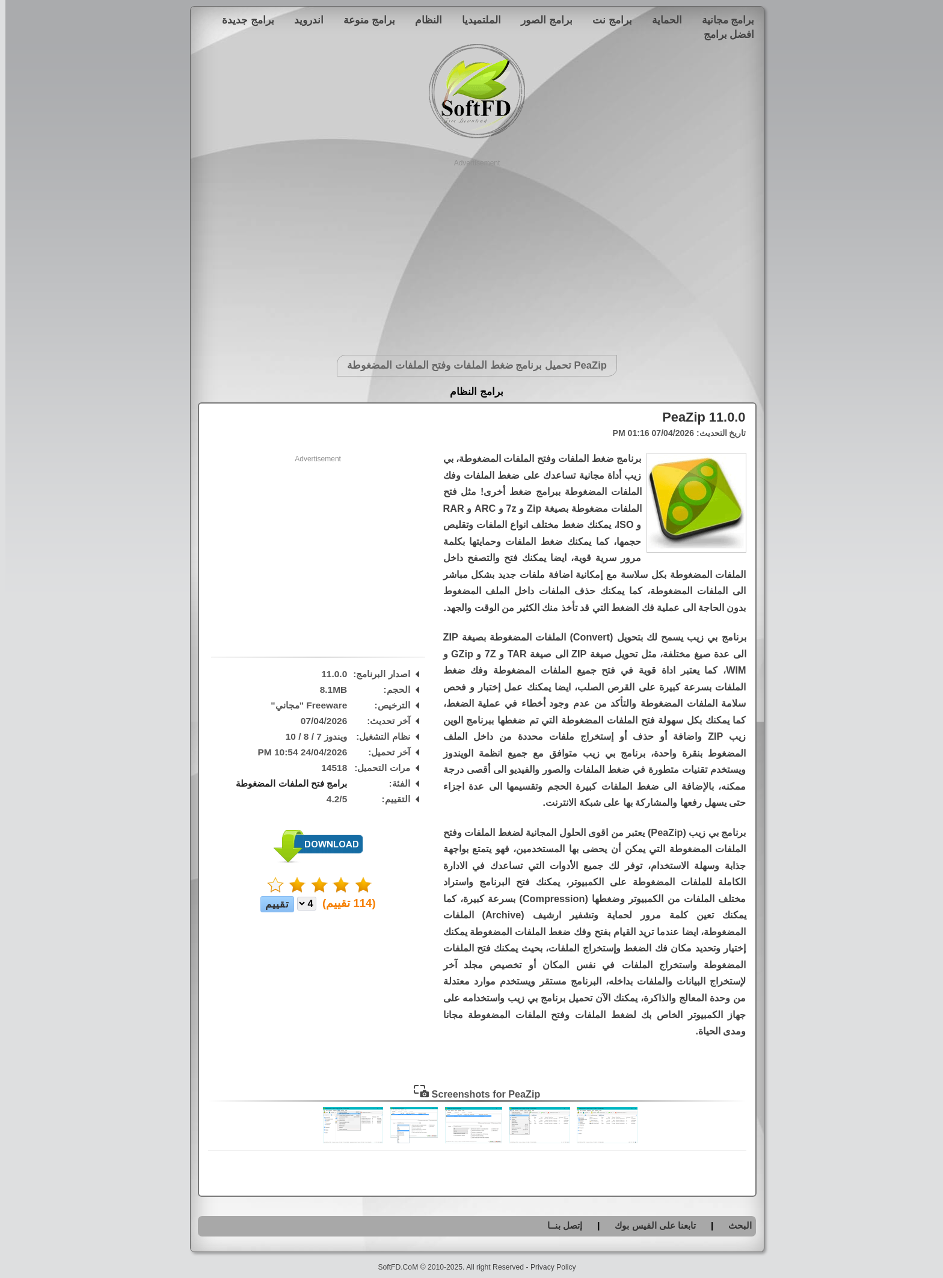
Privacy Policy (548, 1267)
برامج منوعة (364, 20)
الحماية (662, 20)
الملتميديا (476, 20)
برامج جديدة (243, 20)
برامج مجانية (722, 20)
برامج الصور (541, 20)
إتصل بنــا (559, 1225)
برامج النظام (471, 392)
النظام (423, 20)
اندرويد (303, 20)
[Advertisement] (471, 252)
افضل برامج (723, 34)
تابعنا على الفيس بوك (649, 1225)
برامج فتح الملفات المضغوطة (286, 783)
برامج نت (607, 20)
